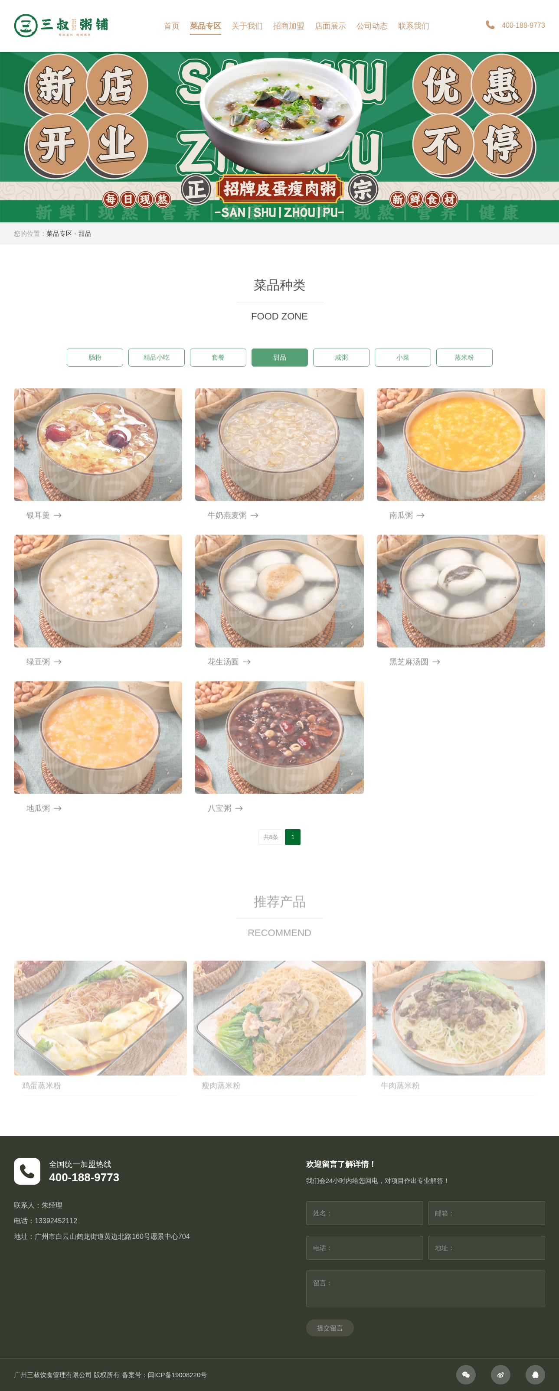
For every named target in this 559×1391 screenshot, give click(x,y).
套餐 (218, 369)
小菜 (402, 369)
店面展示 (330, 26)
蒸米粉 (464, 369)
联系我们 (413, 26)
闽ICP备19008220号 (177, 1374)
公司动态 (372, 26)
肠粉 (94, 369)
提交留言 (330, 1328)
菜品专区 (205, 26)
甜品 (85, 233)
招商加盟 (288, 26)
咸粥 (341, 369)
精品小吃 (157, 369)
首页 (172, 26)
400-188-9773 (514, 26)
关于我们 (247, 26)
